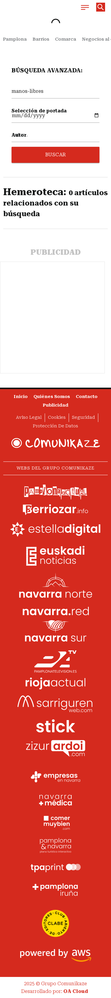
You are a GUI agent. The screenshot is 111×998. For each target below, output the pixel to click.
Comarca (65, 39)
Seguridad (83, 417)
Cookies (57, 417)
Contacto (86, 396)
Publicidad (55, 405)
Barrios (41, 39)
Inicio (21, 396)
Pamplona (15, 39)
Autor (19, 135)
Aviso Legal (29, 417)
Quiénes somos (51, 396)
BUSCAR (55, 154)
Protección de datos (55, 426)
